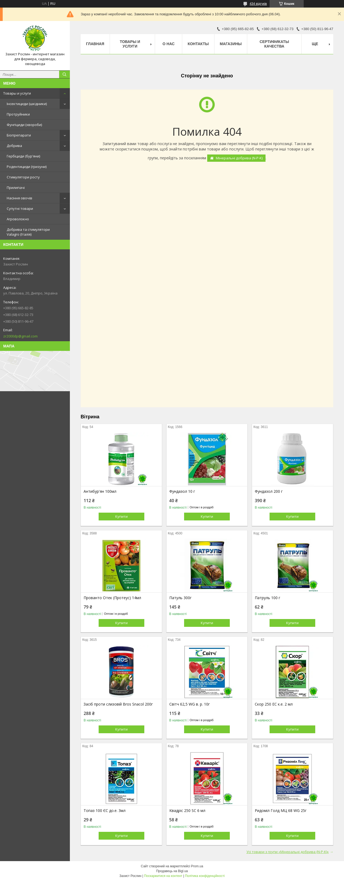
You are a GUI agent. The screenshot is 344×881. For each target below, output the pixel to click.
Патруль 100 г (267, 597)
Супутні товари (20, 208)
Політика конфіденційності (205, 876)
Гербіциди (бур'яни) (23, 156)
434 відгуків (258, 4)
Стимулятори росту (23, 177)
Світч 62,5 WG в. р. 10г (189, 704)
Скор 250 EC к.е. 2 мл (274, 704)
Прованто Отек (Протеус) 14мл (112, 597)
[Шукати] (64, 74)
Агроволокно (18, 219)
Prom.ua (197, 866)
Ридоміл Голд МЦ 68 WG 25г (281, 810)
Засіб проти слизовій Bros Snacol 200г (118, 704)
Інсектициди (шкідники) (27, 103)
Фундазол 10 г (182, 491)
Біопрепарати (19, 135)
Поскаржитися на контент (163, 876)
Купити (121, 516)
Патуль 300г (180, 597)
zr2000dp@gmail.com (20, 336)
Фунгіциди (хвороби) (24, 124)
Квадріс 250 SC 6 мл (187, 810)
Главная (95, 44)
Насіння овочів (19, 198)
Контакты (198, 44)
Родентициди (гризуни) (26, 166)
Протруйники (18, 114)
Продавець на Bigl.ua (172, 871)
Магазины (231, 44)
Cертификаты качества (274, 43)
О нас (169, 44)
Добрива (14, 145)
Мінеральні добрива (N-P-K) (239, 158)
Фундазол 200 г (269, 491)
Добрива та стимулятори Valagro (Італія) (28, 232)
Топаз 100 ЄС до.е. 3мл (105, 810)
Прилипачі (16, 187)
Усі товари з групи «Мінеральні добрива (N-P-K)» (287, 851)
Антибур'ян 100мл (100, 491)
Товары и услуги (17, 93)
